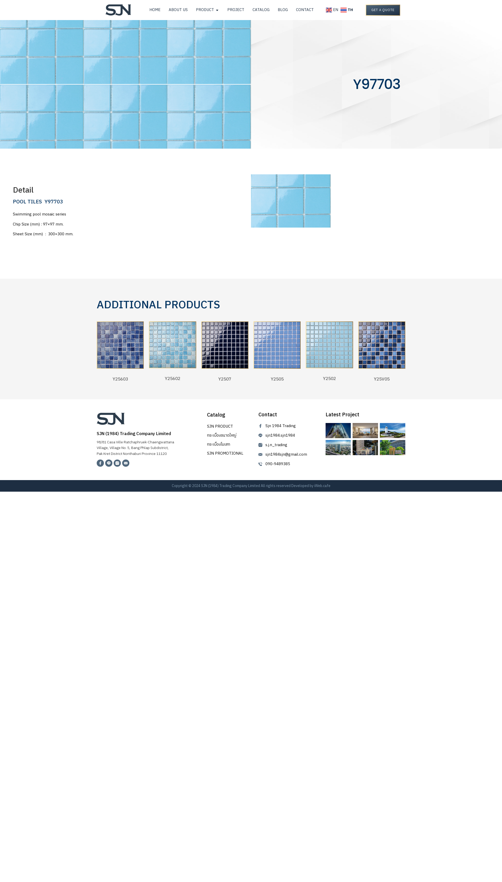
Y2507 (224, 382)
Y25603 (120, 382)
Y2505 (277, 382)
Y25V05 (382, 382)
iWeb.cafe (322, 485)
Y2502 (329, 381)
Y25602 (172, 381)
